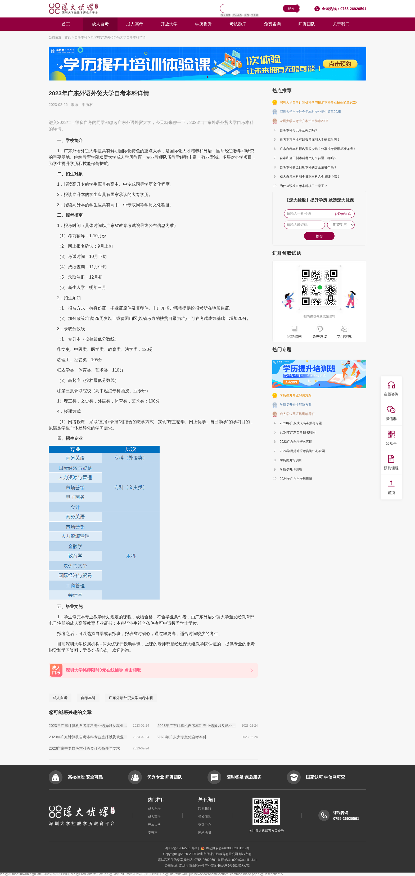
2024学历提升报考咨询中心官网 (302, 451)
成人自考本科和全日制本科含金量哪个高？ (310, 176)
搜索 (291, 9)
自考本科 (81, 37)
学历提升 (203, 24)
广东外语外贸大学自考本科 (131, 698)
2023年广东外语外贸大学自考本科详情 (118, 37)
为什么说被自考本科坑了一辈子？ (303, 186)
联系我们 (204, 809)
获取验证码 (343, 214)
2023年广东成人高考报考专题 (301, 423)
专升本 (254, 15)
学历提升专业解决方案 (296, 395)
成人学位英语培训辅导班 (297, 414)
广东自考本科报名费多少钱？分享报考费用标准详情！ (318, 149)
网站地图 (204, 832)
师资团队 (306, 24)
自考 (246, 15)
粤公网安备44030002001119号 (225, 848)
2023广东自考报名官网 (296, 442)
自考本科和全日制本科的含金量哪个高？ (308, 167)
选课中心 (204, 824)
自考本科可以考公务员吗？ (299, 130)
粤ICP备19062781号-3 (181, 848)
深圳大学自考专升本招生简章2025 (304, 121)
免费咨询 (272, 24)
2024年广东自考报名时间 (297, 432)
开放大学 (169, 24)
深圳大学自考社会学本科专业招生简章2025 (310, 112)
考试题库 (237, 24)
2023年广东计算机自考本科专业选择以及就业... (88, 725)
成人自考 (225, 15)
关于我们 (341, 24)
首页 (66, 24)
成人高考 (237, 15)
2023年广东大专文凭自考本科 (181, 737)
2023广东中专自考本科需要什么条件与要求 (84, 748)
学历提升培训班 (291, 460)
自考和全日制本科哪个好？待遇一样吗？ (308, 158)
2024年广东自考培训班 (296, 479)
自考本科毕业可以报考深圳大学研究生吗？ (310, 139)
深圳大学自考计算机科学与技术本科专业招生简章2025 (318, 102)
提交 (319, 236)
